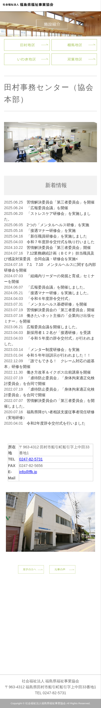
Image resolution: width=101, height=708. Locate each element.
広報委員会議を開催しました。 (53, 327)
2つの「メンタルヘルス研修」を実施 (58, 225)
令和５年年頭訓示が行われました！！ (59, 355)
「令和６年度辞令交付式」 (49, 298)
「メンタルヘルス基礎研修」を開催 (57, 304)
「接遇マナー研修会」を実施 (51, 230)
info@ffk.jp (28, 472)
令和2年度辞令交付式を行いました (56, 423)
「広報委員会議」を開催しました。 (57, 287)
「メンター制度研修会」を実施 (53, 349)
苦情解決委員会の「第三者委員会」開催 (61, 310)
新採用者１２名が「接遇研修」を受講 (59, 332)
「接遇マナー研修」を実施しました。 (59, 293)
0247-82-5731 (31, 459)
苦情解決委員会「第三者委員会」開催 (59, 247)
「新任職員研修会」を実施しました (57, 236)
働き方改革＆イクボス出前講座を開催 (59, 372)
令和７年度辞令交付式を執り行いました (61, 242)
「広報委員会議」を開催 (47, 208)
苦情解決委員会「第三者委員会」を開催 (61, 202)
